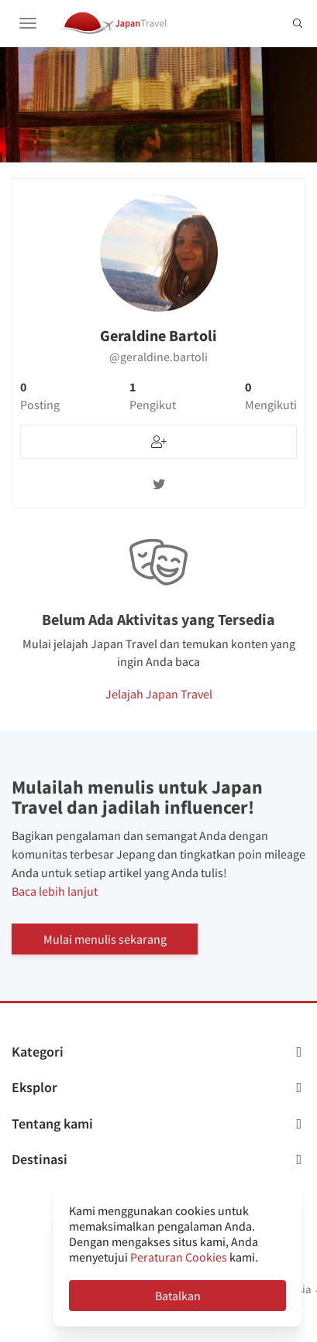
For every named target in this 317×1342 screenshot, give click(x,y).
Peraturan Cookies (178, 1257)
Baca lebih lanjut (55, 891)
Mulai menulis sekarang (105, 939)
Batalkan (178, 1295)
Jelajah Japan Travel (158, 693)
